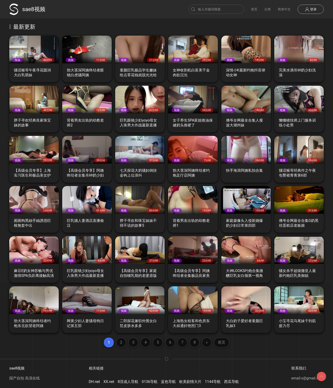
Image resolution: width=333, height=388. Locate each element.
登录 (311, 9)
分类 (267, 9)
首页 (254, 9)
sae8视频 (27, 9)
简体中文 (284, 9)
